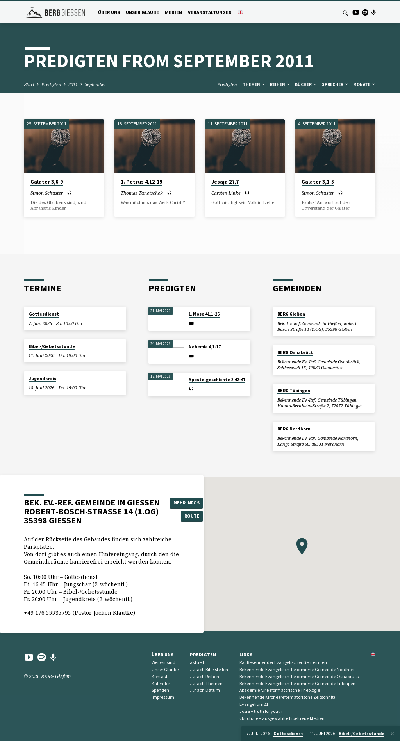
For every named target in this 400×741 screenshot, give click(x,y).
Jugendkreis (42, 378)
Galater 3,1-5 (318, 182)
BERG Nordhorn (294, 429)
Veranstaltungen (210, 12)
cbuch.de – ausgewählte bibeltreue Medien (282, 718)
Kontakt (160, 676)
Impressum (163, 697)
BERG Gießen (291, 314)
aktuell (197, 662)
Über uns (109, 12)
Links (245, 654)
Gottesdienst (44, 314)
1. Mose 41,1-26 (204, 314)
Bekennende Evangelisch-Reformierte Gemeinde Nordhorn (297, 669)
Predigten (51, 84)
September (95, 84)
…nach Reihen (204, 676)
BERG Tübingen (293, 390)
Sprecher (335, 84)
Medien (173, 12)
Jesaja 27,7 (225, 182)
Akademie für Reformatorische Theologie (279, 690)
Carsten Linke (226, 193)
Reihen (280, 84)
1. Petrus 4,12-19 (141, 182)
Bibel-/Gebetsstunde (52, 346)
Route (188, 516)
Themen (254, 84)
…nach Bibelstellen (209, 669)
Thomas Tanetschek (142, 193)
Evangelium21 (253, 704)
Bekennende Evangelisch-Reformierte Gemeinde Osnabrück (299, 676)
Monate (364, 84)
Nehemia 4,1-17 (205, 347)
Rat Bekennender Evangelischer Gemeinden (283, 662)
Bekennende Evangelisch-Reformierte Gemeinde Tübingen (297, 683)
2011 (73, 84)
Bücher (306, 84)
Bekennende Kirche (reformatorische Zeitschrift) (287, 697)
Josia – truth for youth (260, 711)
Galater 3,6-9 (46, 182)
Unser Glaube (142, 12)
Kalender (161, 683)
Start (29, 84)
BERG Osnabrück (295, 352)
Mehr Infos (187, 502)
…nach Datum (205, 690)
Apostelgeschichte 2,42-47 (217, 379)
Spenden (160, 690)
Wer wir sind (163, 662)
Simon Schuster (46, 193)
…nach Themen (206, 683)
